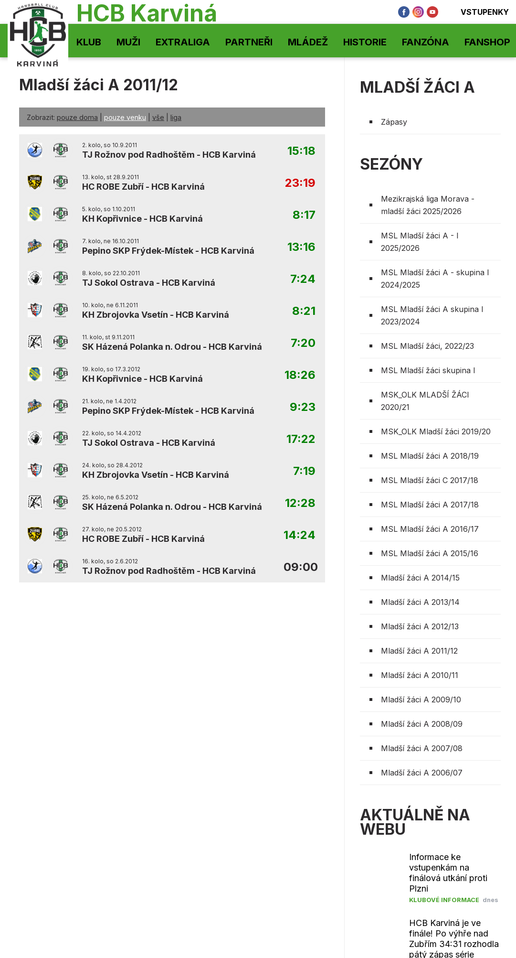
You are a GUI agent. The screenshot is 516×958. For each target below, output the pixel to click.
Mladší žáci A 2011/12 (419, 651)
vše (158, 117)
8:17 (304, 215)
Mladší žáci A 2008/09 (422, 724)
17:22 (301, 439)
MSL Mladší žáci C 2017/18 (429, 480)
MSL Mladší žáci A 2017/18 (430, 504)
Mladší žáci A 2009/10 (421, 699)
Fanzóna (425, 42)
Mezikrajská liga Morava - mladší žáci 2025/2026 (427, 205)
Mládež (308, 42)
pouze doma (77, 117)
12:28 (300, 503)
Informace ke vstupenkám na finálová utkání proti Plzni (448, 872)
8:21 (304, 311)
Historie (365, 42)
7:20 (303, 343)
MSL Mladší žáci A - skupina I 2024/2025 (435, 279)
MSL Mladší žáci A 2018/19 (430, 456)
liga (175, 117)
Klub (88, 42)
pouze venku (125, 117)
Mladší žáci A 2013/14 (420, 602)
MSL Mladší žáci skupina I (428, 370)
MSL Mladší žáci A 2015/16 (429, 553)
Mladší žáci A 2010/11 (419, 675)
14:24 (300, 535)
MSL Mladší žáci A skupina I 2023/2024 (432, 315)
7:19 (304, 471)
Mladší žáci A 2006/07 (422, 772)
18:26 (300, 375)
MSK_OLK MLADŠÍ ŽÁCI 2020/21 (425, 401)
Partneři (249, 42)
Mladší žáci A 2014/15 (420, 577)
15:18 (301, 151)
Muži (128, 42)
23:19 (300, 183)
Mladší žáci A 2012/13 (420, 626)
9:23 (303, 407)
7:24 (303, 279)
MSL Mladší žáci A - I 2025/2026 (420, 242)
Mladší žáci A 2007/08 (422, 748)
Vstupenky (478, 12)
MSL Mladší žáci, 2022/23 (427, 346)
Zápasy (394, 122)
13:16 (301, 247)
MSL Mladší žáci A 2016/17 (430, 529)
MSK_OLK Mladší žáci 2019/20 (436, 431)
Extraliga (183, 42)
